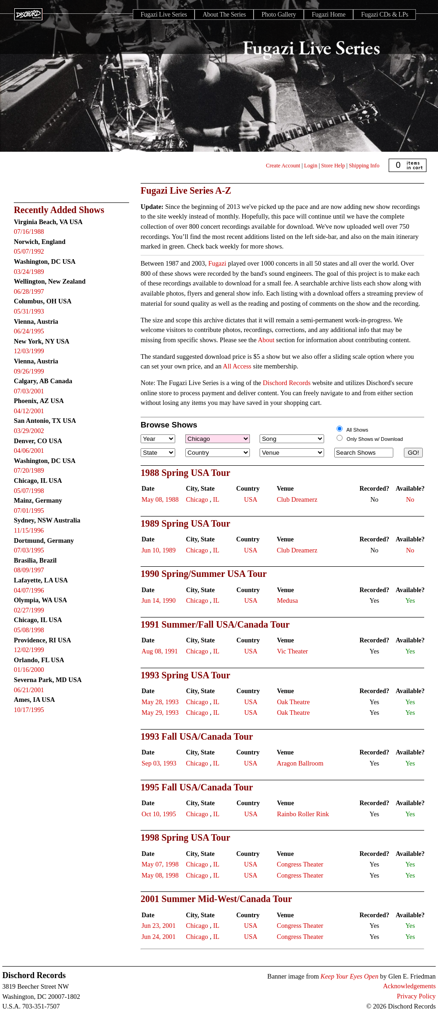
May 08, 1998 (160, 875)
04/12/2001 (29, 411)
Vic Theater (292, 651)
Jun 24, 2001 (159, 936)
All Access (237, 366)
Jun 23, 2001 (159, 925)
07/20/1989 (29, 470)
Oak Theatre (293, 702)
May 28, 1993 (160, 702)
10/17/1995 (29, 709)
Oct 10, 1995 (159, 814)
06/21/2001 (29, 690)
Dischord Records (287, 382)
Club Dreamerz (297, 499)
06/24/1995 (29, 331)
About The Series (224, 14)
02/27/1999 (29, 610)
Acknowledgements (409, 986)
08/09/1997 (29, 570)
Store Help (333, 165)
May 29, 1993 (160, 712)
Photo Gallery (278, 14)
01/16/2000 (29, 669)
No (410, 499)
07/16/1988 (29, 231)
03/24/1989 (29, 271)
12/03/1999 (29, 351)
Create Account (283, 165)
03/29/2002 (29, 430)
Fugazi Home (328, 14)
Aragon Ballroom (300, 763)
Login (311, 165)
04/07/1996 (29, 590)
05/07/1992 (29, 251)
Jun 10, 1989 (159, 550)
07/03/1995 (29, 550)
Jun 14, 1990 (159, 600)
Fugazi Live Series (164, 14)
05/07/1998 (29, 490)
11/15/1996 (29, 530)
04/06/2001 (29, 450)
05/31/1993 (29, 311)
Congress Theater (300, 864)
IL (216, 499)
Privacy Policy (416, 996)
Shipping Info (364, 165)
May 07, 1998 (160, 864)
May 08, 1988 (160, 499)
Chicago (197, 499)
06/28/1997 (29, 291)
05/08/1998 (29, 630)
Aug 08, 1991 (160, 651)
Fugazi (217, 263)
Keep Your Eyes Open (349, 976)
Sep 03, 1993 (159, 763)
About (266, 340)
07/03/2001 (29, 391)
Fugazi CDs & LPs (384, 14)
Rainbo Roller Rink (303, 814)
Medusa (287, 600)
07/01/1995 (29, 510)
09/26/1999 (29, 371)
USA (250, 499)
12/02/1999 (29, 649)
